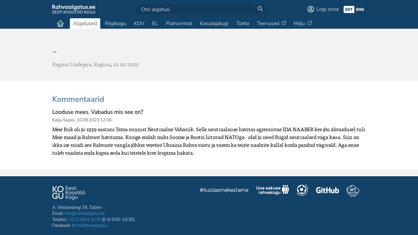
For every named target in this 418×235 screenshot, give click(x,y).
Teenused (268, 23)
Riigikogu (115, 23)
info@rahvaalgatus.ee (85, 213)
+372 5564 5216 (84, 220)
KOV (139, 23)
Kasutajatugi (214, 23)
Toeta (242, 23)
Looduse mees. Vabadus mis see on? (97, 112)
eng (360, 9)
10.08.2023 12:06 (94, 120)
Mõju (299, 23)
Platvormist (179, 23)
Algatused (85, 23)
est (349, 9)
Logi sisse (327, 9)
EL (155, 23)
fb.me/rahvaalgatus (89, 225)
